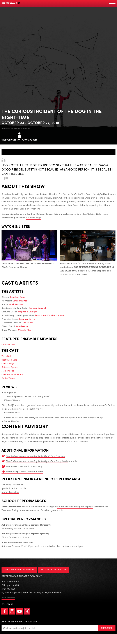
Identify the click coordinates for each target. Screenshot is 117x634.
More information (10, 491)
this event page (33, 217)
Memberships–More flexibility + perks (24, 471)
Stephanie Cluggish (27, 311)
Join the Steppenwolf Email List (19, 621)
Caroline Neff (8, 344)
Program (35, 455)
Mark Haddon (16, 304)
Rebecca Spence (10, 366)
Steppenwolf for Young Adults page (75, 506)
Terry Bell (6, 356)
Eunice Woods (8, 377)
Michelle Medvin (26, 329)
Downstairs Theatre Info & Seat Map (24, 466)
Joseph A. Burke (27, 318)
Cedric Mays (8, 363)
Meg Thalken (8, 370)
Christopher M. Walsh (12, 374)
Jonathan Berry (17, 296)
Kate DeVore (22, 326)
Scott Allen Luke (9, 359)
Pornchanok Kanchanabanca (49, 315)
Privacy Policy (8, 597)
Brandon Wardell (37, 307)
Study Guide (37, 461)
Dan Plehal (27, 322)
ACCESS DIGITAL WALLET (53, 569)
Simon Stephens (20, 300)
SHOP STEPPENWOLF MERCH (19, 569)
